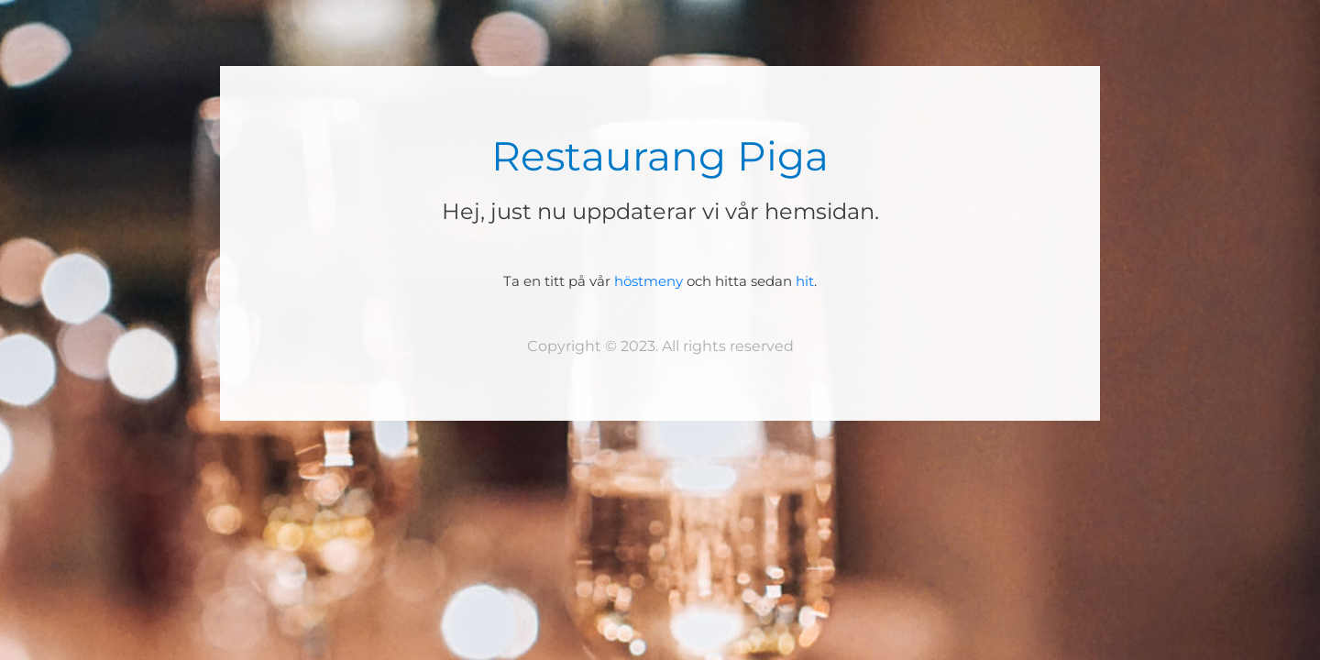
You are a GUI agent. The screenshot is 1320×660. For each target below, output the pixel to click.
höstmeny (648, 281)
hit (805, 281)
